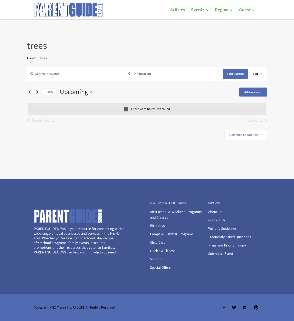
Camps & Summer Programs (172, 234)
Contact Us (216, 220)
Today (49, 92)
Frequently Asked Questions (229, 236)
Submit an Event (220, 253)
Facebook (224, 307)
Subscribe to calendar (244, 135)
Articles (177, 9)
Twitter (234, 307)
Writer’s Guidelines (222, 228)
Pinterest (256, 307)
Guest (245, 9)
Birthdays (157, 225)
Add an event (253, 92)
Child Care (157, 242)
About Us (215, 211)
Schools (156, 259)
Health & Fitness (162, 250)
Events (198, 9)
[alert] (147, 109)
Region (222, 9)
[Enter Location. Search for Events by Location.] (174, 74)
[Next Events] (37, 92)
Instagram (245, 307)
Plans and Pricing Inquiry (227, 245)
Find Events (235, 74)
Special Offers (160, 267)
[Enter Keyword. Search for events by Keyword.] (76, 74)
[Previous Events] (29, 92)
